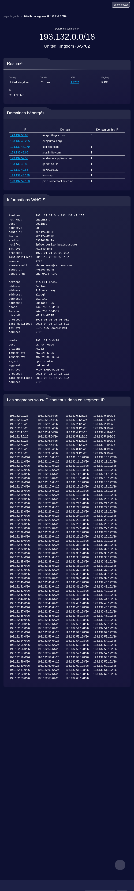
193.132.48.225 (20, 141)
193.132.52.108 (20, 181)
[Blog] (95, 5)
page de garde (11, 16)
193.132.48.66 (19, 152)
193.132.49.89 (19, 164)
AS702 (74, 82)
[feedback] (120, 865)
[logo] (12, 5)
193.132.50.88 (19, 135)
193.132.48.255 (20, 175)
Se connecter (121, 4)
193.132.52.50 (19, 158)
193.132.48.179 (20, 146)
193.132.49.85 (19, 169)
